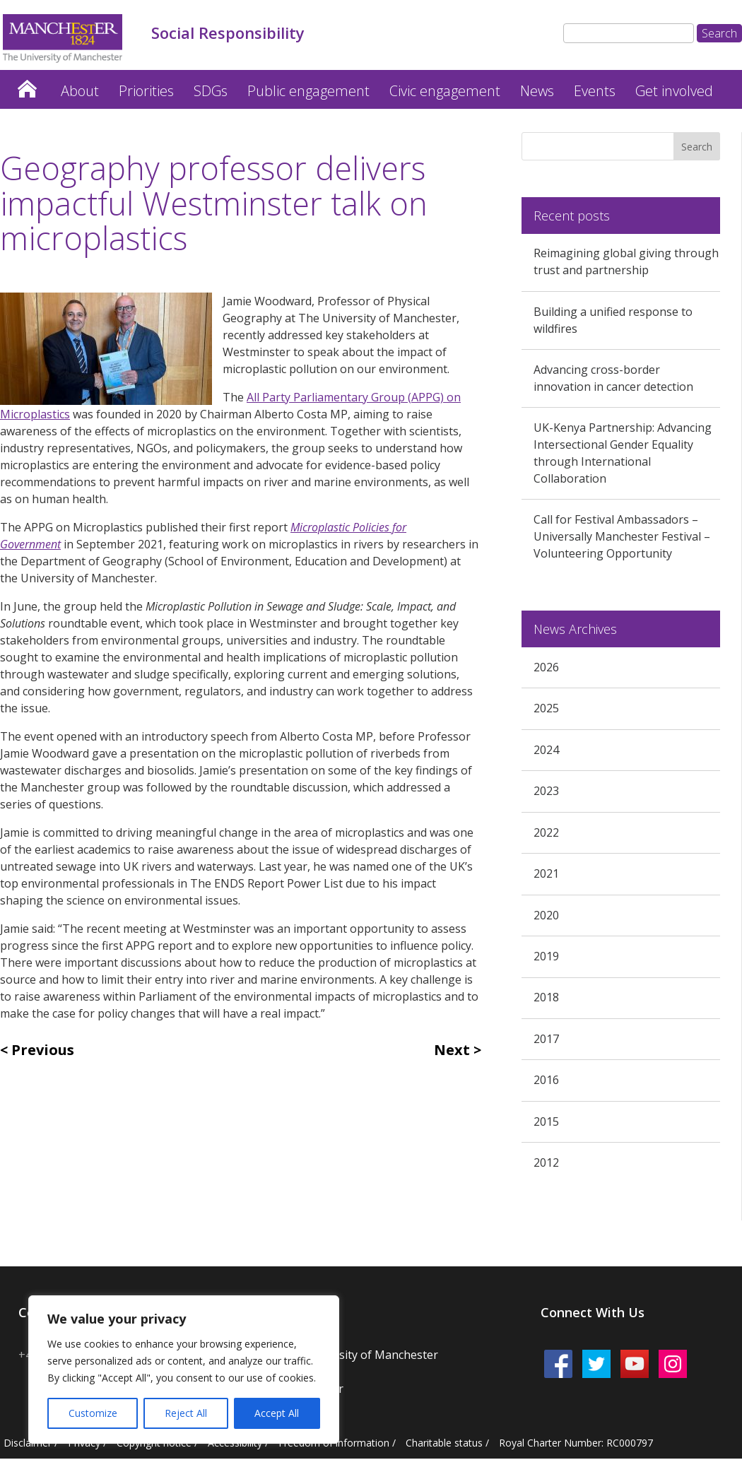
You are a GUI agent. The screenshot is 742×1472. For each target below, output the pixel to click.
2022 (546, 832)
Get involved (674, 90)
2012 (546, 1162)
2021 (546, 873)
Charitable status (444, 1442)
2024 (546, 750)
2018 (546, 997)
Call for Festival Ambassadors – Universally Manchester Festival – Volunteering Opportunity (622, 536)
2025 (546, 708)
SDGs (211, 90)
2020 (546, 915)
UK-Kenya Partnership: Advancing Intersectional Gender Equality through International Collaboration (623, 452)
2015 (546, 1121)
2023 (546, 791)
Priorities (146, 90)
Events (595, 90)
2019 (546, 956)
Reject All (186, 1413)
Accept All (276, 1413)
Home (27, 85)
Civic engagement (444, 90)
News (537, 90)
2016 (546, 1080)
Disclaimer (28, 1442)
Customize (93, 1413)
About (80, 90)
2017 (546, 1039)
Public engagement (308, 90)
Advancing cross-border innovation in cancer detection (613, 378)
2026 (546, 667)
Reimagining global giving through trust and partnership (626, 261)
